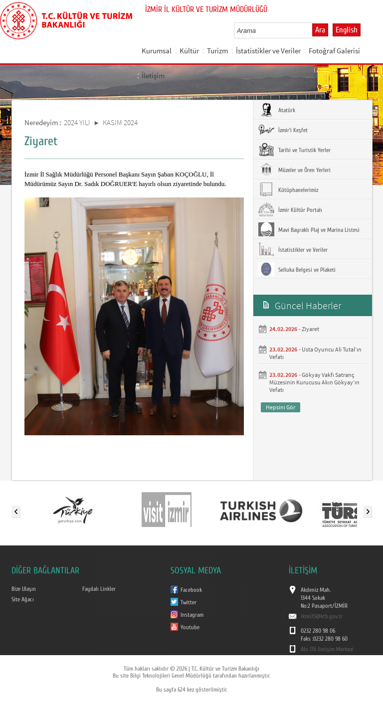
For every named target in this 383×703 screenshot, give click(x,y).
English (347, 29)
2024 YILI (77, 122)
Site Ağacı (22, 599)
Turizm (217, 50)
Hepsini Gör (280, 407)
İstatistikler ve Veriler (268, 50)
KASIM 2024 (120, 122)
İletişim (153, 75)
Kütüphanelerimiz (288, 189)
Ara (320, 29)
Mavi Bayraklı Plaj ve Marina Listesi (309, 229)
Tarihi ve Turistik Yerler (294, 150)
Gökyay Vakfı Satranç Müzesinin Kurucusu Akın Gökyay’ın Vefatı (314, 382)
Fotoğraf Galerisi (334, 50)
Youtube (190, 627)
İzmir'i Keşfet (283, 130)
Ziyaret (310, 329)
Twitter (188, 602)
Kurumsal (157, 50)
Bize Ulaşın (23, 588)
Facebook (191, 589)
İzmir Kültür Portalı (290, 209)
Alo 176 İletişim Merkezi (327, 649)
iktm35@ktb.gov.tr (322, 616)
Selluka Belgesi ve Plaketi (297, 269)
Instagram (192, 614)
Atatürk (276, 110)
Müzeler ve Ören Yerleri (294, 169)
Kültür (189, 50)
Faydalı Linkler (99, 588)
